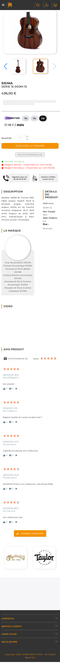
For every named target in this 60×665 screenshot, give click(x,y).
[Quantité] (22, 137)
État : (46, 224)
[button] (5, 66)
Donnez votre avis (30, 533)
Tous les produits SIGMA (18, 262)
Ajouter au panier (30, 145)
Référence (48, 203)
